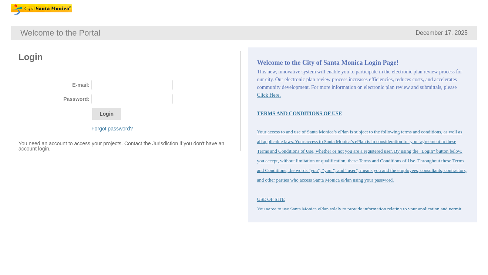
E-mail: (81, 85)
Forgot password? (112, 129)
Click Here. (269, 95)
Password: (76, 99)
